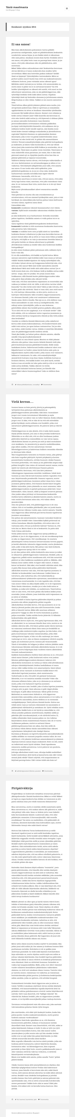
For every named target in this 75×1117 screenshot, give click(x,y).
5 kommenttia (48, 771)
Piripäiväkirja (22, 788)
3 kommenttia (47, 385)
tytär (35, 1099)
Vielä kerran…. (22, 402)
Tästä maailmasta (17, 7)
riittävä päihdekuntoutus (24, 385)
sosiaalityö (36, 385)
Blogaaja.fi (36, 1113)
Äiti (18, 1099)
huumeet (22, 1099)
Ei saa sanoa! (21, 44)
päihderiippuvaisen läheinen (26, 771)
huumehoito (29, 1099)
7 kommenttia (44, 1099)
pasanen (38, 771)
